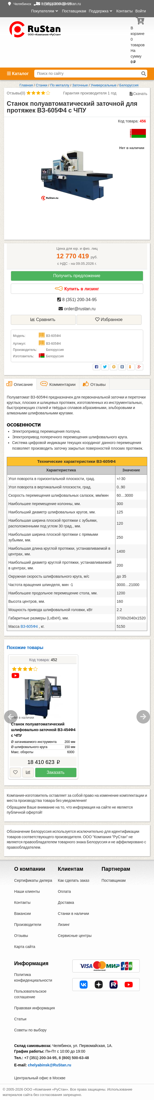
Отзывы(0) (16, 93)
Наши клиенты (27, 891)
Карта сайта (24, 946)
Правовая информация (34, 1008)
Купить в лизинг (76, 288)
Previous (11, 717)
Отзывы (21, 935)
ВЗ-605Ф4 (29, 626)
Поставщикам (74, 11)
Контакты (124, 11)
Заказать (55, 772)
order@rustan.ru (77, 308)
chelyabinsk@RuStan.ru (49, 1065)
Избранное (109, 319)
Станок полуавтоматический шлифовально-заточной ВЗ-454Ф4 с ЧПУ (43, 730)
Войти (140, 11)
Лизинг (64, 924)
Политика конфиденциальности (33, 977)
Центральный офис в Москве (40, 1078)
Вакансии (22, 913)
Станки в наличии (73, 913)
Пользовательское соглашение (30, 994)
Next (143, 717)
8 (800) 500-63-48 (74, 1058)
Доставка (66, 902)
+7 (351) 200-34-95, (41, 1058)
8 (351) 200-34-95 (77, 299)
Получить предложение (76, 275)
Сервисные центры (75, 935)
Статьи (20, 1019)
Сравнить (42, 319)
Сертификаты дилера (33, 880)
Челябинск (22, 4)
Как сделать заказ (73, 880)
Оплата (64, 891)
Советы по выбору (30, 1030)
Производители (27, 924)
